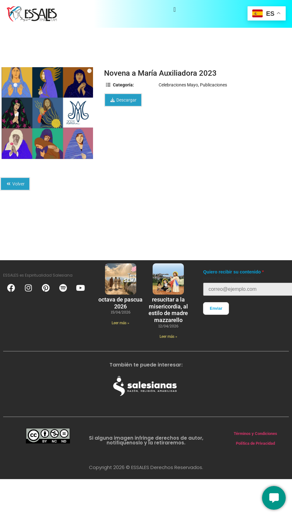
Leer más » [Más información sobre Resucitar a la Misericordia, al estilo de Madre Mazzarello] (168, 336)
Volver (15, 183)
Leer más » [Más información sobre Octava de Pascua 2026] (120, 323)
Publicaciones (213, 84)
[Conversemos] (274, 498)
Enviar (216, 308)
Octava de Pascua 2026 (120, 303)
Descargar (123, 100)
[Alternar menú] (174, 9)
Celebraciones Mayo (178, 84)
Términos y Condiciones (255, 433)
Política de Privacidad (255, 443)
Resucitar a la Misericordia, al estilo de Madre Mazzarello (168, 309)
